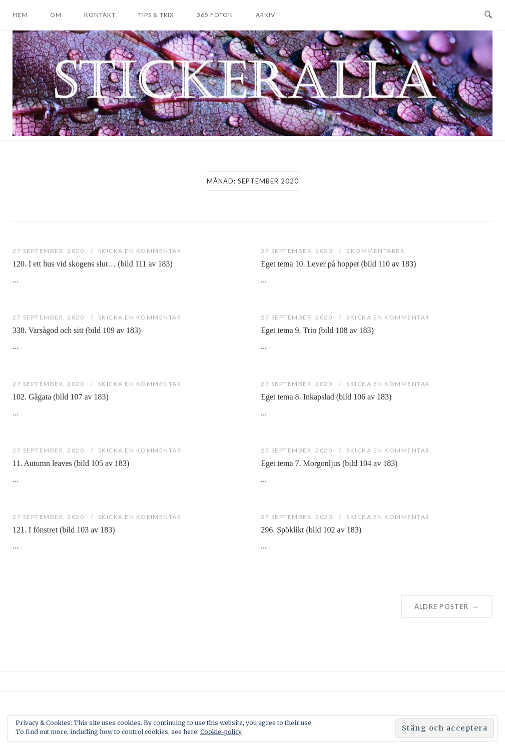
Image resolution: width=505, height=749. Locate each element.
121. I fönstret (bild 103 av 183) (64, 530)
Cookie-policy (221, 732)
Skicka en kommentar (140, 250)
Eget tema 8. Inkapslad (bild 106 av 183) (326, 396)
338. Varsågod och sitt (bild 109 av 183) (77, 330)
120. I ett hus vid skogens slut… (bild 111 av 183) (93, 264)
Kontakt (100, 14)
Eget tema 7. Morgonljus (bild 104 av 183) (329, 463)
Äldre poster (446, 606)
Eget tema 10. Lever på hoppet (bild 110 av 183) (338, 264)
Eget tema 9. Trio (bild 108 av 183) (317, 330)
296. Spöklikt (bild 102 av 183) (311, 530)
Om (56, 14)
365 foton (215, 14)
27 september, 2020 (49, 250)
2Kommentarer (375, 250)
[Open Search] (488, 15)
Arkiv (265, 14)
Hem (20, 14)
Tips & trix (156, 14)
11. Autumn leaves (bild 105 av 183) (71, 463)
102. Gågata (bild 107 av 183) (61, 396)
